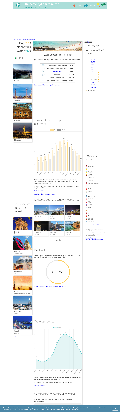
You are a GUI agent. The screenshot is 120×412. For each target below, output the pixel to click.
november (93, 84)
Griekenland (91, 196)
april (92, 67)
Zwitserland (91, 177)
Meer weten (75, 409)
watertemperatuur (57, 71)
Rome (16, 81)
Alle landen (96, 224)
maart (92, 64)
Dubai (16, 291)
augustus (93, 77)
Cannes (68, 216)
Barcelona (38, 216)
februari (93, 61)
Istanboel (18, 271)
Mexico (90, 186)
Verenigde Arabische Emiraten (22, 293)
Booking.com (88, 42)
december (93, 87)
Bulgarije (90, 218)
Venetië (17, 100)
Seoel (16, 331)
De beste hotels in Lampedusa (43, 191)
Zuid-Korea (17, 333)
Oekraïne (90, 172)
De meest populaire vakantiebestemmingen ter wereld (50, 286)
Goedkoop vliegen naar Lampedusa (44, 194)
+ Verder (57, 240)
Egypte (90, 191)
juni (92, 72)
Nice (51, 216)
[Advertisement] (60, 24)
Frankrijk (16, 234)
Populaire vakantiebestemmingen (23, 336)
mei (92, 69)
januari (93, 59)
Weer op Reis (17, 39)
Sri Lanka (90, 213)
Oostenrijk (90, 166)
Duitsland (90, 169)
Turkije (16, 273)
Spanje (16, 313)
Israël (89, 207)
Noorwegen (91, 221)
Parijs (16, 232)
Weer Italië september (29, 39)
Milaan (17, 120)
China (89, 216)
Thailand (90, 199)
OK (115, 409)
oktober (93, 82)
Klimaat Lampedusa (40, 385)
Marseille (53, 233)
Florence (17, 140)
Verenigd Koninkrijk (19, 253)
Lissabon (38, 233)
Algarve (68, 233)
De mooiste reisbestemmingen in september (47, 85)
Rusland (90, 204)
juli (91, 74)
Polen (89, 202)
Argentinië (90, 210)
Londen (17, 252)
